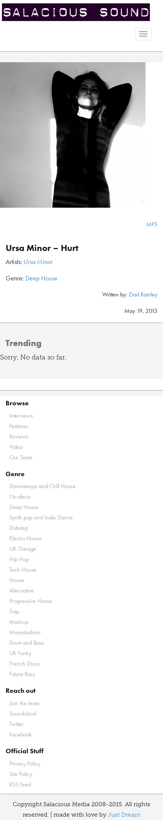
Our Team (20, 457)
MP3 (151, 224)
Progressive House (30, 601)
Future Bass (22, 674)
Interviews (21, 416)
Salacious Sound (78, 12)
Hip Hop (19, 559)
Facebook (20, 734)
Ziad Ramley (143, 294)
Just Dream (124, 814)
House (16, 580)
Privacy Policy (24, 763)
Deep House (41, 278)
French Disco (24, 663)
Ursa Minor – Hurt (42, 248)
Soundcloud (22, 713)
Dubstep (18, 528)
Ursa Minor (38, 261)
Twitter (16, 724)
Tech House (23, 570)
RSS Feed (20, 784)
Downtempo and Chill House (42, 486)
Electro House (25, 538)
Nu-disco (19, 496)
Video (16, 447)
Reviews (18, 436)
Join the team (24, 703)
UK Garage (22, 549)
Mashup (18, 622)
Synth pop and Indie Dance (41, 517)
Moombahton (25, 632)
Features (18, 426)
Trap (14, 611)
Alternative (21, 590)
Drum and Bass (26, 643)
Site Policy (20, 774)
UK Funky (20, 653)
